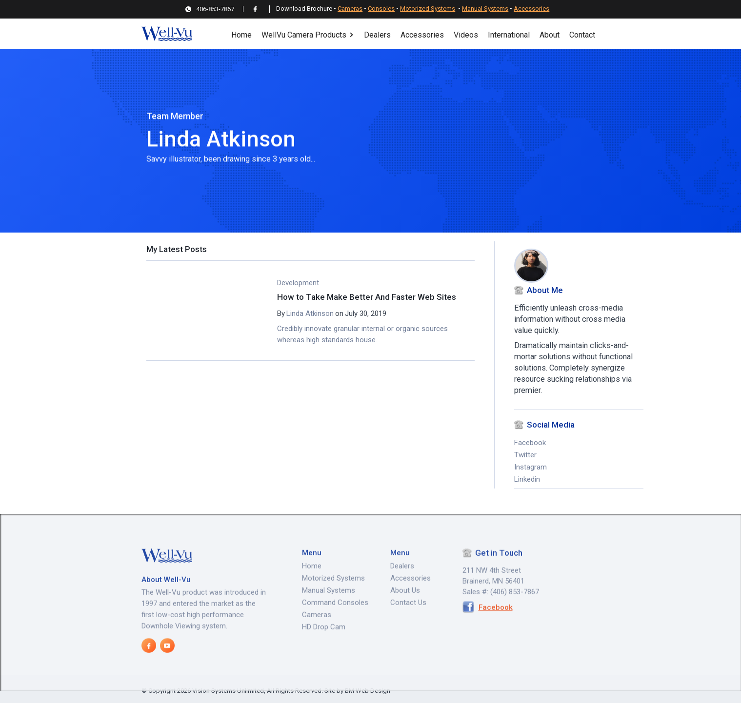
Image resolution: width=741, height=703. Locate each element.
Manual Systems (485, 8)
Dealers (377, 34)
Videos (466, 34)
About (550, 34)
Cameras (350, 8)
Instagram (530, 467)
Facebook (530, 443)
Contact (582, 34)
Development (298, 282)
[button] (308, 34)
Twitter (525, 455)
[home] (166, 34)
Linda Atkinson (310, 313)
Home (241, 34)
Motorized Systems (427, 8)
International (509, 34)
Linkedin (527, 479)
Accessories (531, 8)
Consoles (381, 8)
